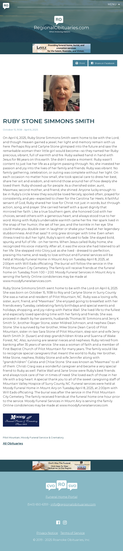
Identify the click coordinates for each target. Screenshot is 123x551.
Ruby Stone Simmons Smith (49, 121)
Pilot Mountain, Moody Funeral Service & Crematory (33, 437)
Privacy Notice (47, 533)
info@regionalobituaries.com (73, 504)
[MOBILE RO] (61, 48)
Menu (114, 4)
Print (80, 63)
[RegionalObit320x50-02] (61, 465)
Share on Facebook (102, 63)
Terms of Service (72, 533)
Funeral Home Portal (61, 497)
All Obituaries (13, 443)
